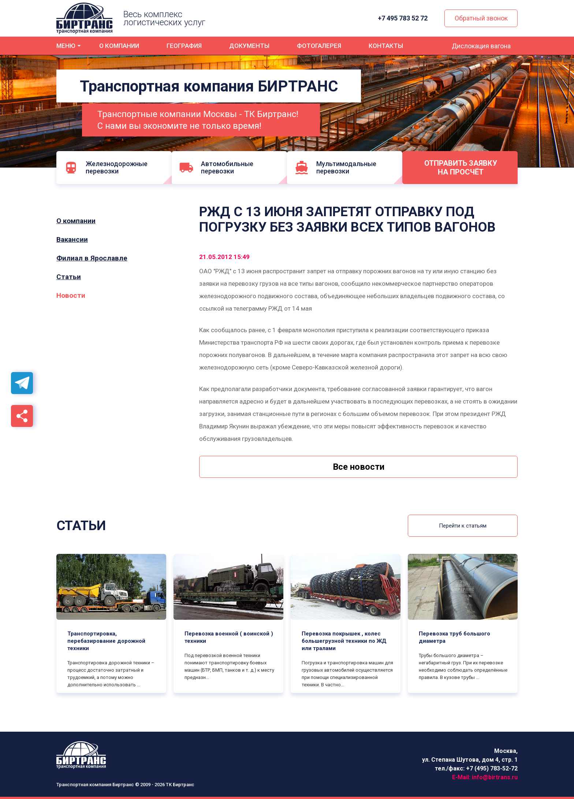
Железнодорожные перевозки (106, 167)
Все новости (358, 467)
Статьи (68, 277)
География (184, 45)
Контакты (386, 45)
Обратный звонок (481, 18)
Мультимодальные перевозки (339, 167)
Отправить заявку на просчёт (463, 167)
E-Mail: (485, 777)
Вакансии (72, 240)
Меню (65, 45)
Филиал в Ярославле (91, 258)
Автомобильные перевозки (218, 167)
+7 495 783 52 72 (403, 18)
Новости (70, 296)
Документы (249, 45)
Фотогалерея (319, 45)
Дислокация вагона (481, 46)
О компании (119, 45)
